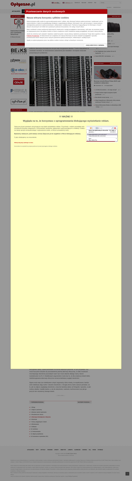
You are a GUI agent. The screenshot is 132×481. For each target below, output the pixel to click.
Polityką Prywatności (33, 35)
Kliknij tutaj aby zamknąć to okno (23, 142)
